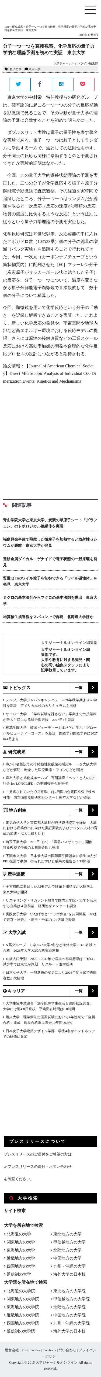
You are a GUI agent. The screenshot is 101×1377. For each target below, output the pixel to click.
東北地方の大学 (67, 1234)
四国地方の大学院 (23, 1323)
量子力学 (16, 69)
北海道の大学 (19, 1234)
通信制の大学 (19, 1274)
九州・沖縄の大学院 (71, 1323)
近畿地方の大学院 (23, 1315)
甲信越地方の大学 (69, 1242)
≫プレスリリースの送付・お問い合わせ (38, 1167)
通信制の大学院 (21, 1331)
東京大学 (34, 69)
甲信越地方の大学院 (71, 1299)
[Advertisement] (50, 440)
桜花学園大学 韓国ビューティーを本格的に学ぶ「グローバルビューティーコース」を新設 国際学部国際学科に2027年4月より (50, 733)
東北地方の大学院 (69, 1291)
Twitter (35, 1350)
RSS (24, 1350)
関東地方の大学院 (23, 1299)
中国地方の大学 (67, 1258)
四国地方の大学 (21, 1266)
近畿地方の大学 (21, 1258)
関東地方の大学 (21, 1242)
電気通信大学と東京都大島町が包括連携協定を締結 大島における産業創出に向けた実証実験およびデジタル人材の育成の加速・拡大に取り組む (50, 828)
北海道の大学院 (21, 1291)
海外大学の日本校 (69, 1274)
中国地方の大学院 (69, 1315)
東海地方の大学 (21, 1250)
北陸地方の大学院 (69, 1307)
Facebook (49, 1350)
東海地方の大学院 (23, 1307)
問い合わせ (67, 1350)
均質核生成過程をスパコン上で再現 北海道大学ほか (48, 617)
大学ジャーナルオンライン (57, 1362)
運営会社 (12, 1350)
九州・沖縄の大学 (69, 1266)
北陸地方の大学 (67, 1250)
